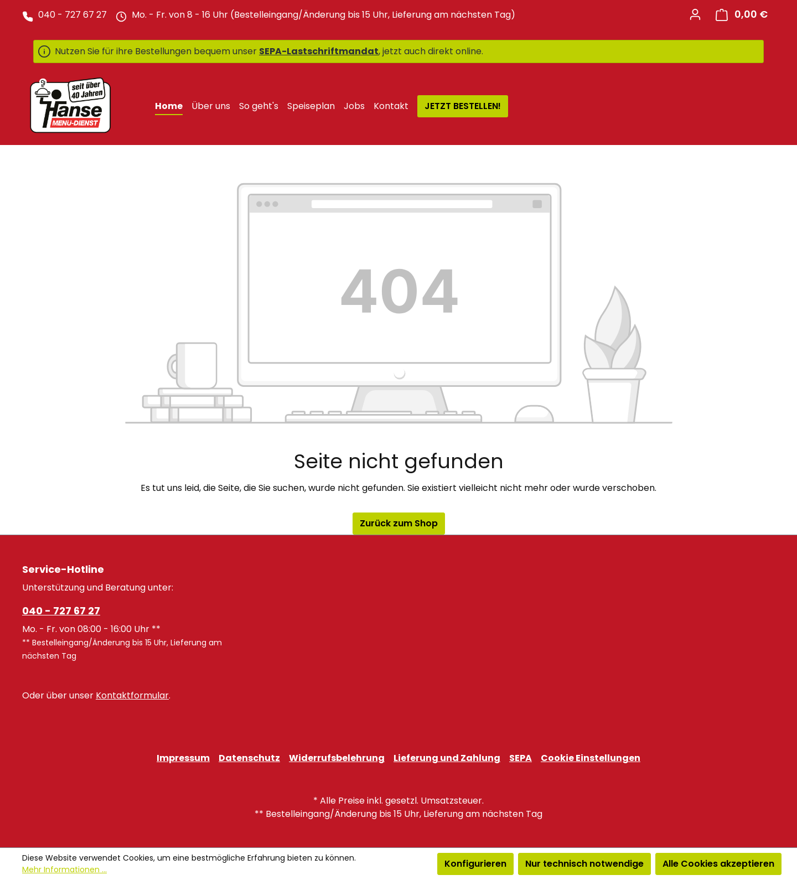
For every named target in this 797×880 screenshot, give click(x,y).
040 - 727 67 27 (61, 611)
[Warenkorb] (741, 14)
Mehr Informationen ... (64, 869)
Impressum (183, 758)
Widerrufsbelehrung (337, 758)
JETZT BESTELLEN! (463, 106)
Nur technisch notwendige (584, 863)
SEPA (520, 758)
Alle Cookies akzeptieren (718, 863)
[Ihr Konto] (695, 14)
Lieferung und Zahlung (447, 758)
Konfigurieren (475, 863)
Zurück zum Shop (399, 523)
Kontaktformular (132, 695)
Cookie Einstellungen (590, 758)
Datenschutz (249, 758)
